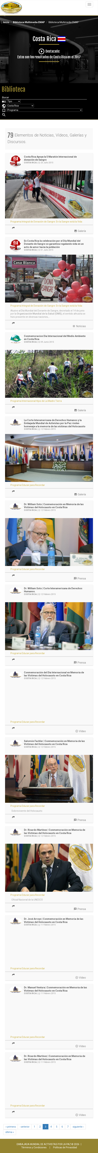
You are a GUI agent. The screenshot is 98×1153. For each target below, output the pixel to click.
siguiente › (78, 1126)
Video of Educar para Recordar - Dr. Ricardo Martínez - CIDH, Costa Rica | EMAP (49, 1086)
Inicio (6, 22)
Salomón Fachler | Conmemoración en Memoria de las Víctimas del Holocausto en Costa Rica (54, 743)
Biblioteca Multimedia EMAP (29, 22)
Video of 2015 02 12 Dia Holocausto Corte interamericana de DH (49, 702)
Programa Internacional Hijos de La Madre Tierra (36, 401)
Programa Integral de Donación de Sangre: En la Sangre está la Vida (46, 221)
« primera (11, 1126)
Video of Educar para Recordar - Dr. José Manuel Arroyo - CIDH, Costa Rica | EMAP (49, 948)
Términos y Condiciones (34, 1147)
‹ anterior (25, 1126)
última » (9, 1132)
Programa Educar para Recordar (27, 485)
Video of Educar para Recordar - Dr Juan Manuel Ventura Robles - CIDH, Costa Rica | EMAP (49, 1017)
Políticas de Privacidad (65, 1147)
